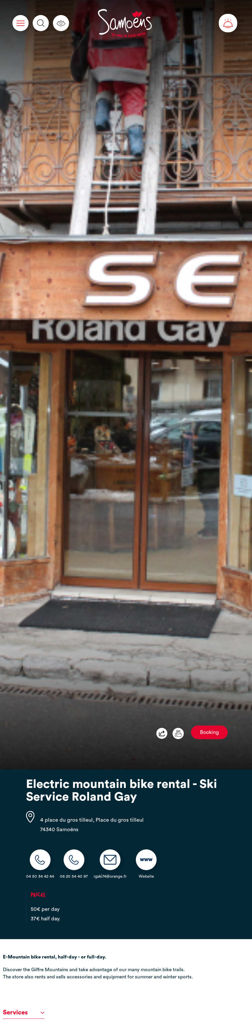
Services (23, 1013)
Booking (209, 732)
